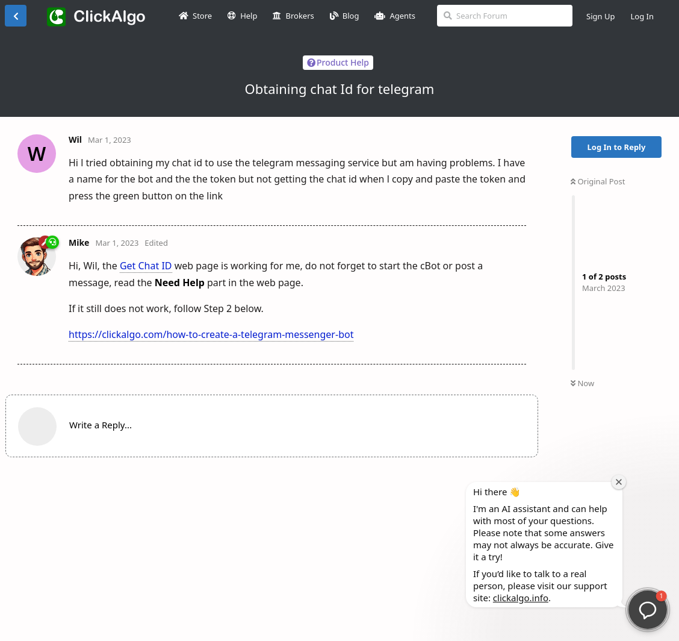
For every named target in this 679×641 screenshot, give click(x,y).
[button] (647, 609)
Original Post (598, 181)
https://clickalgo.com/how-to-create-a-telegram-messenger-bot (211, 334)
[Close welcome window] (619, 482)
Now (582, 383)
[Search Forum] (504, 16)
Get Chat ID (146, 265)
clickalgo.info (520, 598)
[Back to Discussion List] (15, 16)
